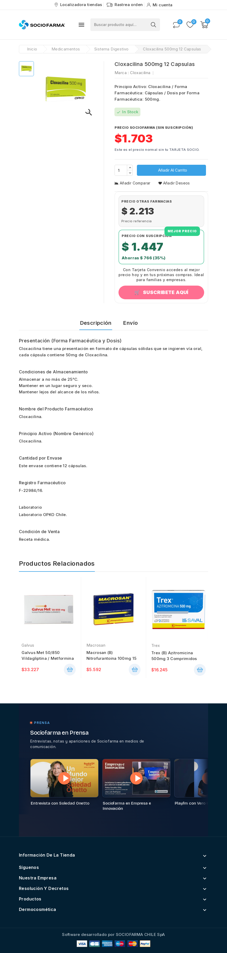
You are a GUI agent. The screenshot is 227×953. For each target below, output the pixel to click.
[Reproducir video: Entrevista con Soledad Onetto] (64, 778)
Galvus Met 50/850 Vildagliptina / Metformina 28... (48, 655)
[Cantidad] (121, 170)
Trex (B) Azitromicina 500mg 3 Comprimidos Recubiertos (174, 655)
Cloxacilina (140, 72)
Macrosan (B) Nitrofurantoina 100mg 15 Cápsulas (111, 655)
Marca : (122, 72)
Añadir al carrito (172, 170)
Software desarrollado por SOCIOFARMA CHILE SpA (113, 934)
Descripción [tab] (95, 323)
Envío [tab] (130, 323)
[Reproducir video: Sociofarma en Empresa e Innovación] (136, 778)
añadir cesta (70, 670)
